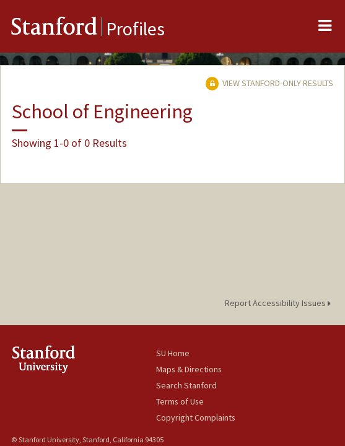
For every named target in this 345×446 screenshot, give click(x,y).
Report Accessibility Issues (279, 302)
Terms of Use (180, 401)
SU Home (173, 353)
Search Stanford (186, 385)
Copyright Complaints (195, 417)
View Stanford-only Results (269, 83)
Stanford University (83, 359)
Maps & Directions (189, 369)
